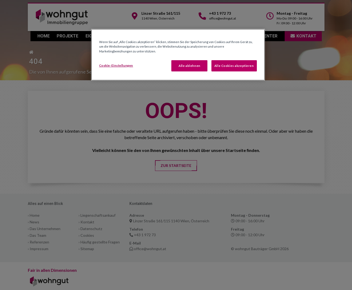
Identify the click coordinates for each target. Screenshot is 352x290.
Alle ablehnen (189, 65)
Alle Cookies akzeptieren (234, 65)
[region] (178, 54)
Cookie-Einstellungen (116, 65)
